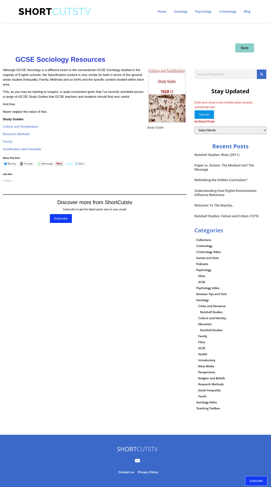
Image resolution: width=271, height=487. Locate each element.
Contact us (126, 472)
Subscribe (61, 218)
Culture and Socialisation (20, 126)
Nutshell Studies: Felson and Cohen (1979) (226, 216)
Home (162, 11)
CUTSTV (137, 449)
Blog (247, 11)
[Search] (261, 74)
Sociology (181, 11)
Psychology (203, 11)
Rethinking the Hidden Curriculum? (220, 180)
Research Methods (16, 134)
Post (69, 163)
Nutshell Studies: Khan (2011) (216, 155)
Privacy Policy (148, 472)
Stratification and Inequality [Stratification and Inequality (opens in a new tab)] (22, 149)
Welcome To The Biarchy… (214, 205)
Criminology (227, 11)
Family (7, 141)
